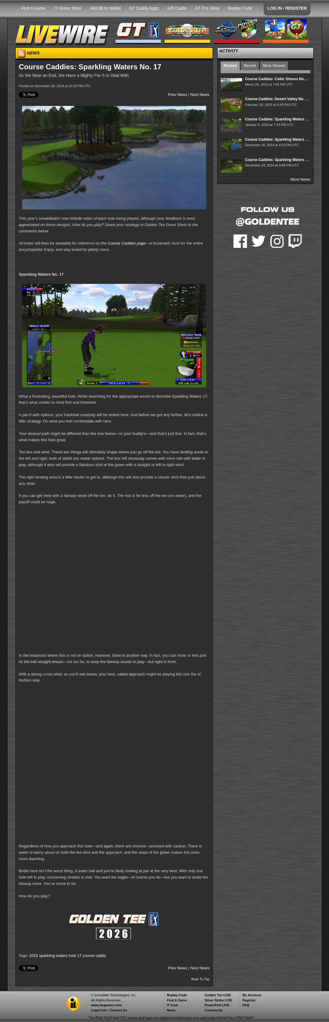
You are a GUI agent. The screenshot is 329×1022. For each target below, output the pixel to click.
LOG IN (274, 8)
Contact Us (118, 1010)
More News (300, 179)
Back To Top (200, 979)
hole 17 (75, 955)
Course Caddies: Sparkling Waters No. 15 (280, 160)
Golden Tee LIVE (218, 995)
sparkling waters (53, 955)
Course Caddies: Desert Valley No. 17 (277, 99)
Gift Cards (176, 8)
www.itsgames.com (106, 1005)
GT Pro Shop (207, 8)
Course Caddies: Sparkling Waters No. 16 (280, 139)
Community (214, 1010)
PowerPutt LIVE (217, 1005)
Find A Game (33, 8)
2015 (33, 955)
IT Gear (172, 1005)
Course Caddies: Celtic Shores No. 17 (277, 79)
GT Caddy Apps (144, 8)
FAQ (245, 1005)
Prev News (177, 94)
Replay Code (240, 8)
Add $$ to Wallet (105, 8)
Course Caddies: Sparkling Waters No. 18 (280, 119)
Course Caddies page (126, 243)
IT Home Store (67, 8)
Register (249, 1000)
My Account (251, 995)
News (171, 1010)
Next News (199, 94)
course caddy (94, 955)
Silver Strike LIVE (218, 1000)
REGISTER (296, 8)
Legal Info (99, 1010)
